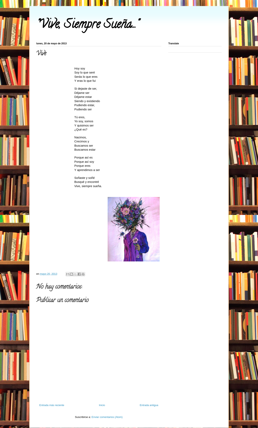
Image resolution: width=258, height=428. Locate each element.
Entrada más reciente (51, 405)
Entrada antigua (149, 405)
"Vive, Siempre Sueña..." (87, 25)
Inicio (102, 405)
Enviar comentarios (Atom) (107, 417)
